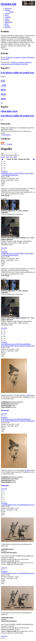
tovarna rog (8, 3)
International (8, 22)
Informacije (8, 8)
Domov (3, 144)
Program (7, 10)
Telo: (2, 185)
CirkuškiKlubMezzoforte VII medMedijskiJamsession (17, 505)
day (11, 157)
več (2, 102)
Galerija (7, 20)
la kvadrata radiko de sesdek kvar (17, 72)
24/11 (3, 98)
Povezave (7, 27)
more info (4, 248)
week (7, 157)
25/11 (3, 94)
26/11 (3, 89)
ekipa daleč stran (9, 111)
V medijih (8, 17)
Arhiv (6, 24)
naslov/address (6, 134)
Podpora (7, 13)
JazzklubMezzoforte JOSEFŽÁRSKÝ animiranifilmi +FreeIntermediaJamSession (17, 174)
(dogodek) (4, 171)
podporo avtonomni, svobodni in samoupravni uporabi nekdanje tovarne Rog (16, 63)
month (3, 157)
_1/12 (3, 85)
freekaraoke (5, 410)
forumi (7, 19)
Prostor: (3, 182)
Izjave (6, 15)
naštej (15, 157)
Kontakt (7, 25)
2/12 (3, 80)
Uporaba (11, 12)
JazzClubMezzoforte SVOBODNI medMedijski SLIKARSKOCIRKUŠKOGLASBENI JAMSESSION (18, 345)
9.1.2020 (27, 395)
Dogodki (9, 144)
